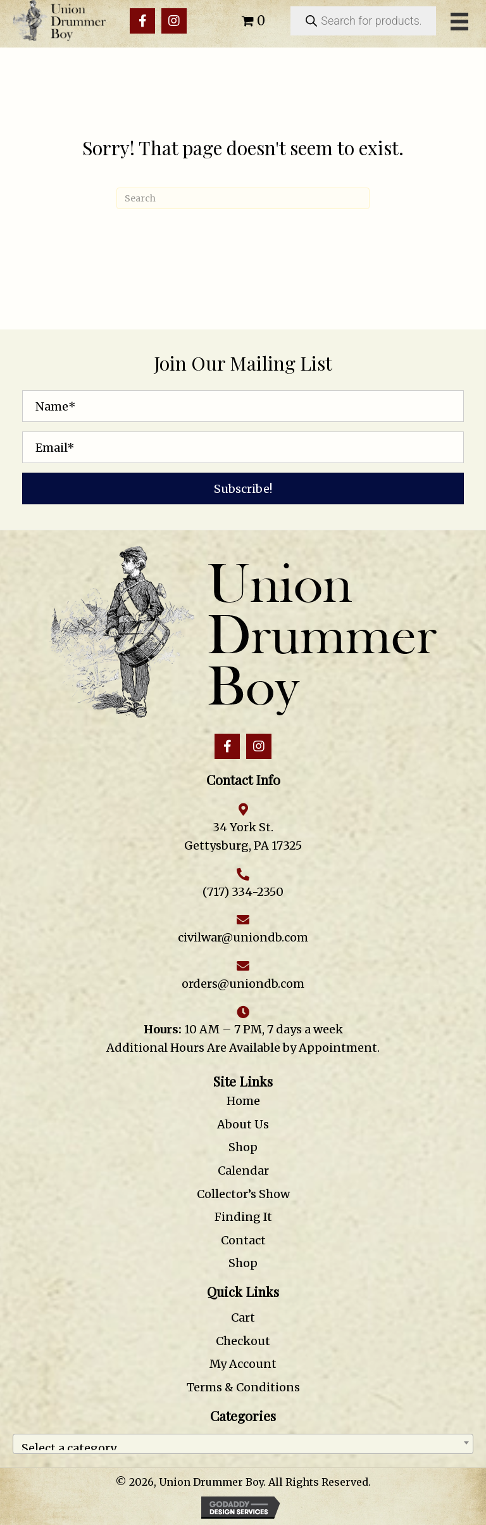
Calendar (243, 1170)
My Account (243, 1363)
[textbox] (243, 1444)
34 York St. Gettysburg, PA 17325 (243, 836)
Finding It (243, 1216)
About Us (243, 1124)
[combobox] (243, 1444)
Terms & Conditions (243, 1387)
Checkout (243, 1341)
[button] (142, 21)
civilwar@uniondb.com (243, 937)
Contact (243, 1240)
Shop (243, 1147)
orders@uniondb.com (243, 983)
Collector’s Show (243, 1194)
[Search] (243, 198)
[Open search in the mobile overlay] (363, 20)
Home (243, 1101)
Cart (243, 1317)
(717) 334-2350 (243, 891)
